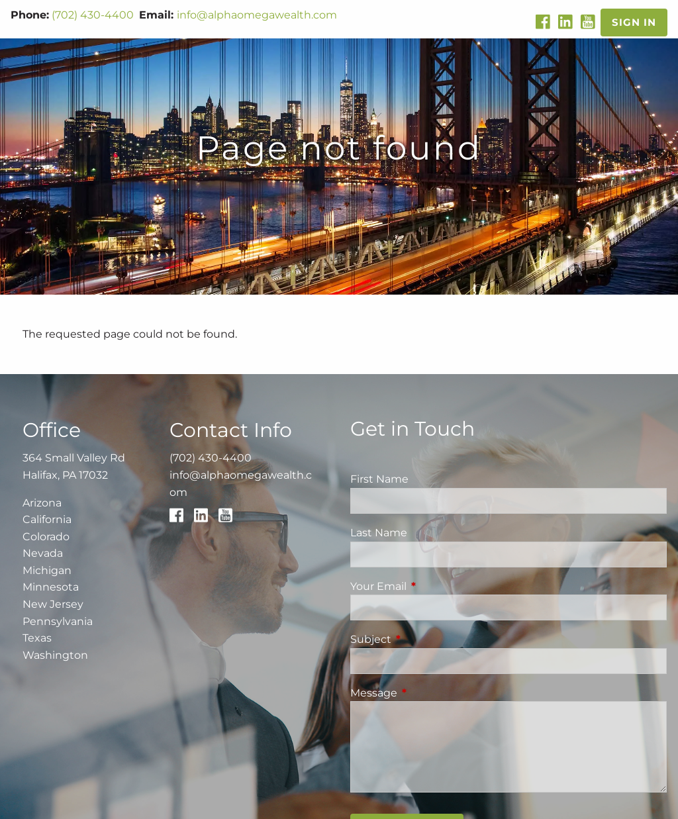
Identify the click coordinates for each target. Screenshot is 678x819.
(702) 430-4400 (93, 15)
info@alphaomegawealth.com (257, 15)
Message (429, 693)
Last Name (378, 532)
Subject (426, 639)
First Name (379, 479)
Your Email (433, 586)
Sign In (634, 22)
